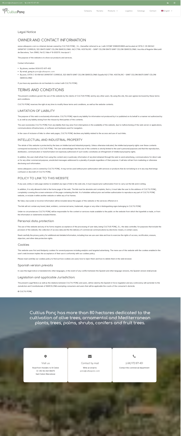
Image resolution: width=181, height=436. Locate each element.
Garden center (79, 410)
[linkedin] (169, 3)
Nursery (76, 407)
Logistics (77, 413)
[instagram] (176, 3)
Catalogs (77, 416)
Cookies (75, 431)
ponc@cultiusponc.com (13, 3)
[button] (104, 404)
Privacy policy (65, 431)
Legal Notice (53, 431)
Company (77, 404)
